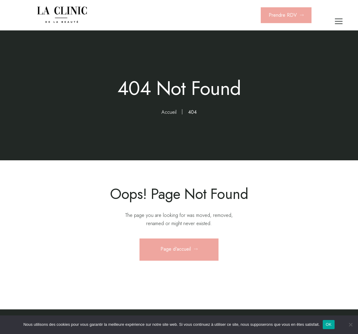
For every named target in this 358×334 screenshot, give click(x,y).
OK (329, 324)
